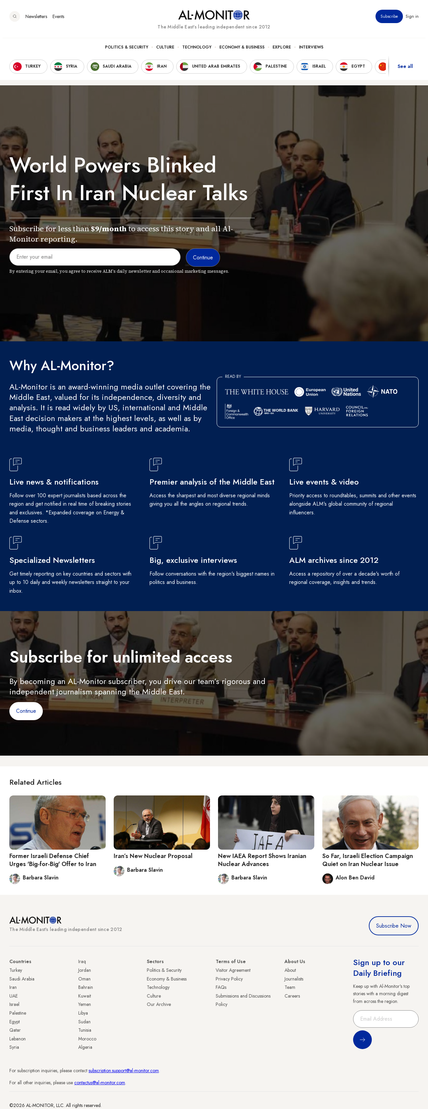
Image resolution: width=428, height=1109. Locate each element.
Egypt (14, 1021)
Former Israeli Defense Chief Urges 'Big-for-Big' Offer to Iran (52, 860)
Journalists (294, 978)
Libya (83, 1013)
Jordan (84, 970)
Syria (14, 1047)
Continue (26, 711)
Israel (14, 1004)
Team (290, 987)
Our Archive (159, 1004)
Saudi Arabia (21, 978)
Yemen (84, 1004)
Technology (196, 51)
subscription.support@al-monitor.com (124, 1070)
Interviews (311, 51)
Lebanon (17, 1038)
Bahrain (85, 987)
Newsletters (36, 19)
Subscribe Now (393, 926)
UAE (13, 996)
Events (58, 19)
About (290, 970)
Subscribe (389, 20)
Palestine (17, 1013)
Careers (292, 996)
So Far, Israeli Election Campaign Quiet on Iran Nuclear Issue (367, 860)
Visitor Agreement (233, 970)
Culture (165, 51)
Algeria (85, 1047)
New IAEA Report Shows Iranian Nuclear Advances (262, 860)
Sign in (412, 20)
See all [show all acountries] (405, 70)
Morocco (87, 1038)
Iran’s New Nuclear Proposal (153, 856)
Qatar (15, 1030)
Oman (84, 978)
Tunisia (84, 1030)
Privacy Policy (229, 978)
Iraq (82, 961)
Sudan (84, 1021)
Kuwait (84, 996)
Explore (282, 51)
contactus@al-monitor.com (99, 1082)
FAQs (221, 987)
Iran (13, 987)
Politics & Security (126, 51)
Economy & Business (241, 51)
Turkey (15, 970)
